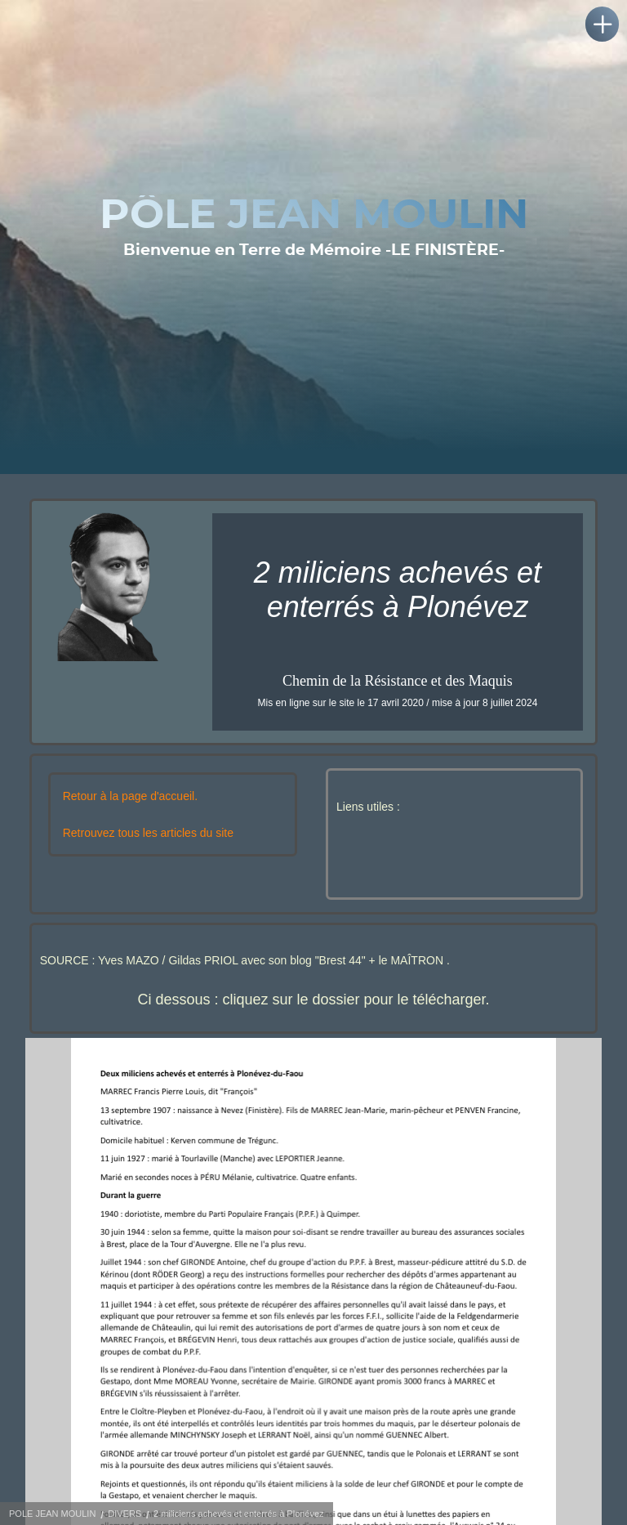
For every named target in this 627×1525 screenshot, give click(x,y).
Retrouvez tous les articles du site (148, 832)
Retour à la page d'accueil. (130, 796)
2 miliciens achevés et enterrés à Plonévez (238, 1513)
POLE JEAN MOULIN (52, 1513)
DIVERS (124, 1513)
